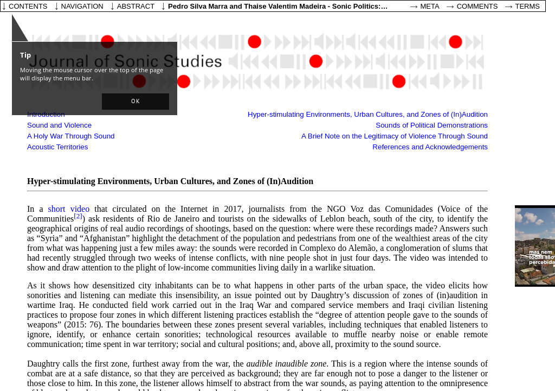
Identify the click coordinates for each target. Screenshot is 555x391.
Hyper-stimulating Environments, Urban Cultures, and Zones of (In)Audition (368, 114)
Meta (430, 6)
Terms (527, 6)
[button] (135, 101)
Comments (477, 6)
